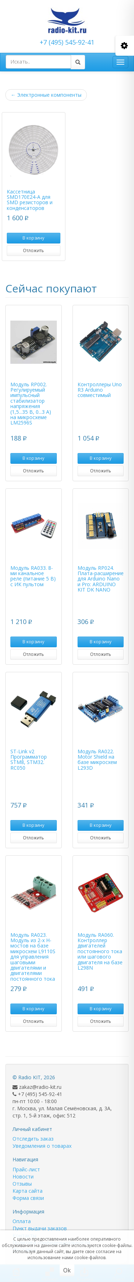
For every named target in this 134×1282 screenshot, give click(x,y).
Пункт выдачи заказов (40, 1228)
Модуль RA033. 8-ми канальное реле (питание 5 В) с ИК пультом (33, 576)
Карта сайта (28, 1190)
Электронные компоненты (46, 94)
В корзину (33, 238)
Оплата (22, 1221)
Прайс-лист (26, 1169)
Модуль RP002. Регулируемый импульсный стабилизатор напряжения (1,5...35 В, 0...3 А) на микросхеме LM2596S (30, 403)
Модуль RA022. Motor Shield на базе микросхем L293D (97, 759)
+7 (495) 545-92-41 (67, 42)
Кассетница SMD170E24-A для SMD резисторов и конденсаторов (30, 199)
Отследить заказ (33, 1138)
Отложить (33, 250)
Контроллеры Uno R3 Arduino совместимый (100, 390)
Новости (23, 1176)
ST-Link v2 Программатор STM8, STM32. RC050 (28, 759)
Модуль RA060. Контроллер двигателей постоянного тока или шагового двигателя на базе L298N (100, 951)
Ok (67, 1270)
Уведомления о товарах (42, 1145)
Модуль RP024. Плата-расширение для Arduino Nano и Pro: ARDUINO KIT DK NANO (101, 578)
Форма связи (28, 1198)
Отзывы (22, 1183)
